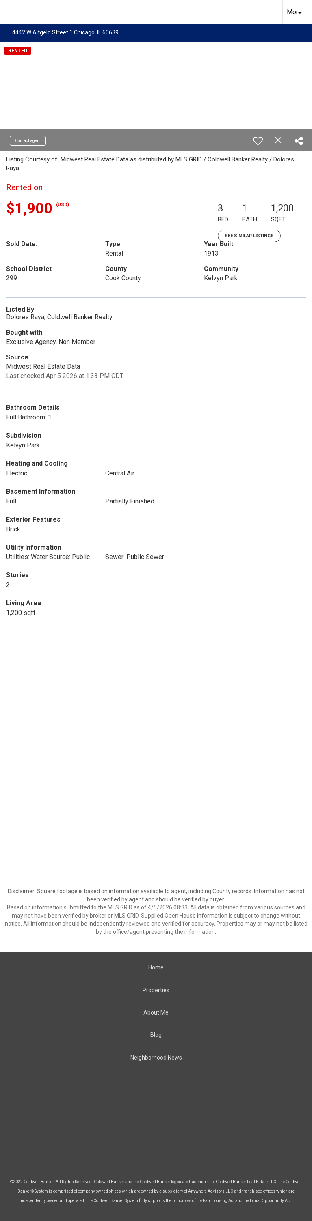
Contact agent (28, 140)
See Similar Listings (249, 236)
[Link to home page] (10, 12)
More (294, 12)
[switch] (258, 141)
